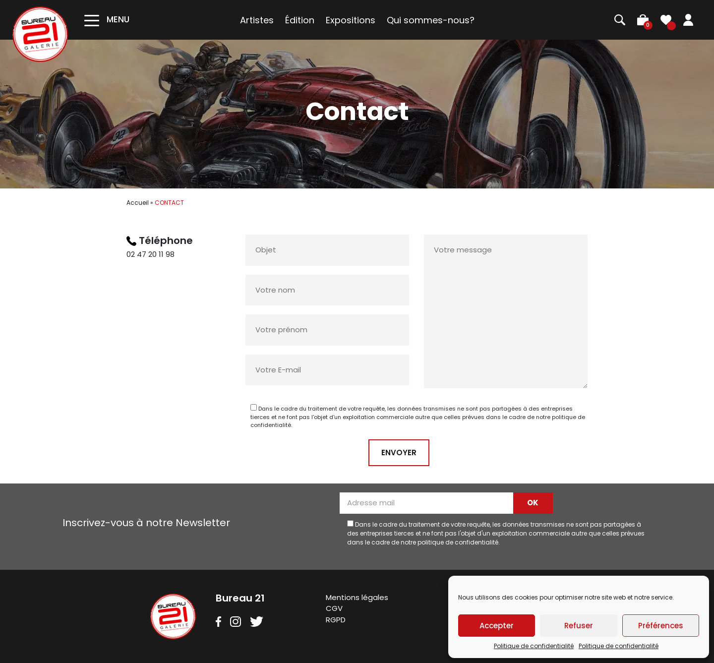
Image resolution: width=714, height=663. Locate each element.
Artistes (257, 20)
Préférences (660, 625)
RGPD (336, 619)
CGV (334, 608)
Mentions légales (357, 597)
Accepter (496, 625)
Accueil (137, 202)
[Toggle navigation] (106, 19)
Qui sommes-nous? (431, 20)
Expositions (350, 20)
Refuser (578, 625)
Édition (299, 20)
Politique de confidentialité (534, 646)
